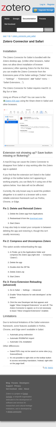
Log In (42, 4)
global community (14, 412)
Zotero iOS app (12, 101)
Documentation (29, 19)
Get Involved (9, 24)
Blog (8, 383)
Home (6, 19)
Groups (16, 19)
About (26, 389)
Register (51, 4)
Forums (42, 19)
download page (36, 218)
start (4, 36)
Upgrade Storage (43, 10)
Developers (24, 383)
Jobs (20, 389)
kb (9, 36)
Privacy (17, 386)
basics (50, 368)
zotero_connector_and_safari (24, 36)
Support (9, 386)
